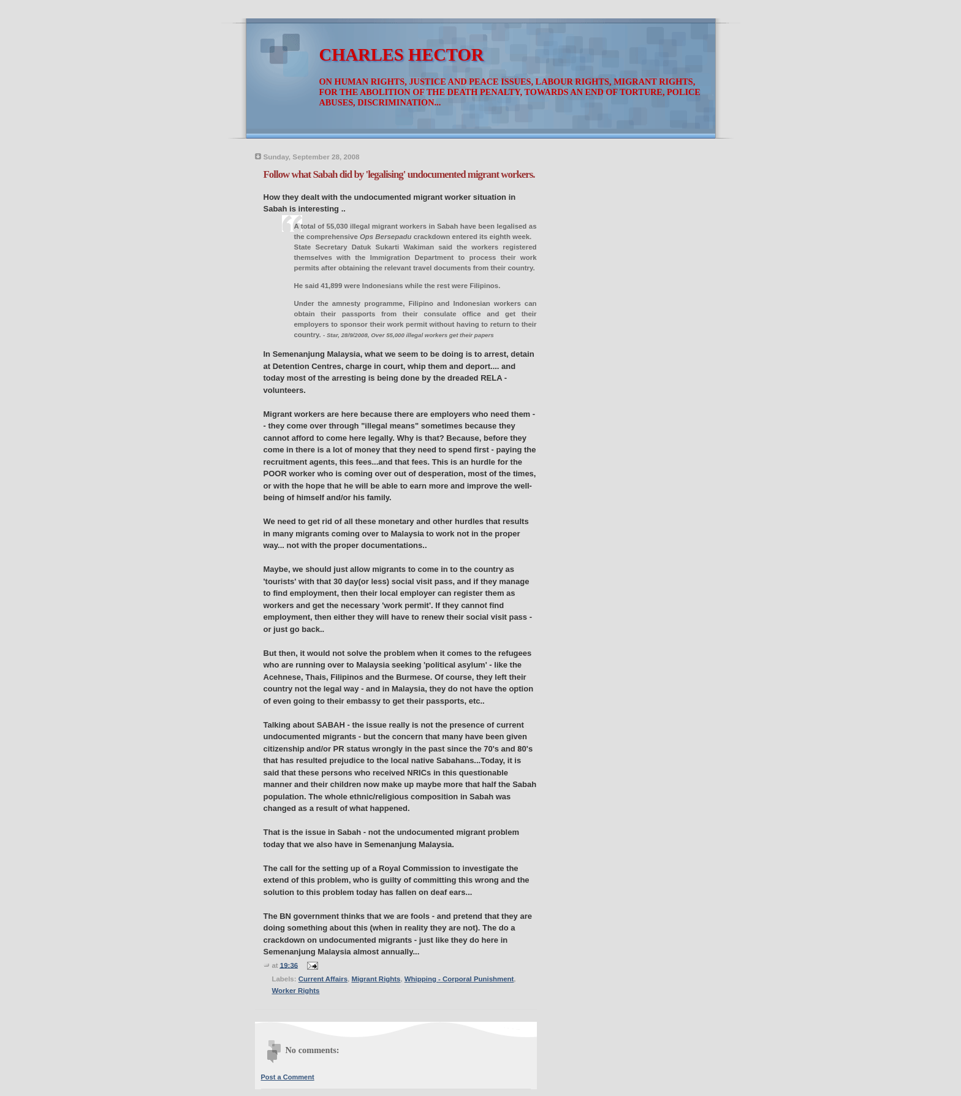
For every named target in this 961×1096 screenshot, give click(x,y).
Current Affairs (323, 979)
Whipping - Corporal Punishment (459, 979)
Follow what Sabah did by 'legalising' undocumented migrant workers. (399, 174)
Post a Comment (287, 1077)
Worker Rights (296, 990)
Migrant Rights (375, 979)
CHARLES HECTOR (401, 54)
